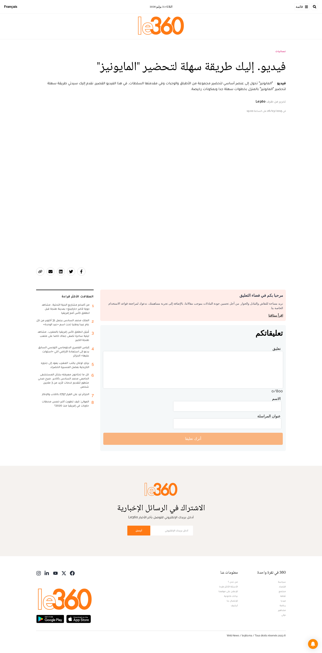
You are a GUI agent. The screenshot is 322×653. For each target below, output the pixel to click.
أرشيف (234, 605)
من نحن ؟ (233, 581)
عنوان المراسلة (269, 416)
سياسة (282, 581)
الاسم (276, 398)
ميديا (283, 600)
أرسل (139, 530)
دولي (283, 614)
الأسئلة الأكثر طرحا (228, 586)
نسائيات (280, 51)
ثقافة (283, 596)
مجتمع (282, 591)
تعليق (277, 348)
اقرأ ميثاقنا (275, 315)
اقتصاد (282, 586)
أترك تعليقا (193, 438)
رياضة (283, 605)
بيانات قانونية (231, 596)
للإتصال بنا (232, 600)
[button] (313, 644)
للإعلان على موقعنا (228, 591)
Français (10, 7)
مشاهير (282, 610)
